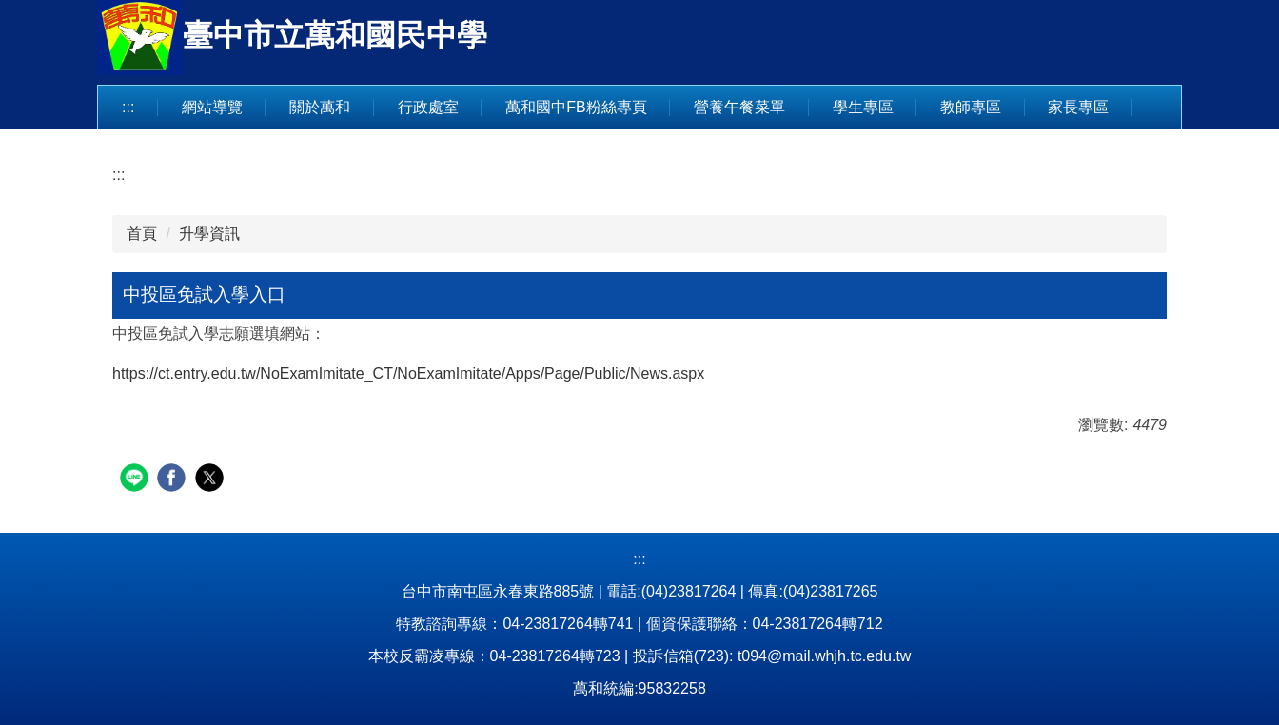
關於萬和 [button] (319, 107)
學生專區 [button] (863, 107)
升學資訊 (209, 233)
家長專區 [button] (1078, 107)
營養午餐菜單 (739, 107)
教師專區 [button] (970, 107)
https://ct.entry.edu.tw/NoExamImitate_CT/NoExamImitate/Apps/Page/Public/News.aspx (408, 373)
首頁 (142, 233)
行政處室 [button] (428, 107)
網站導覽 (212, 107)
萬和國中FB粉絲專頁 (575, 107)
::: (128, 107)
